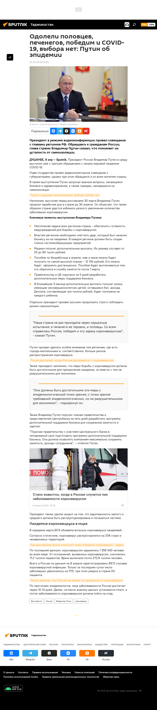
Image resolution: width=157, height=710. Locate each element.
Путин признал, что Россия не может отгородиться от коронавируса (76, 580)
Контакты (23, 672)
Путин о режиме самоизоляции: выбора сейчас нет (64, 195)
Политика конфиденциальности (115, 672)
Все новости (36, 601)
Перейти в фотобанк (68, 124)
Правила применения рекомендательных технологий (70, 676)
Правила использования (45, 672)
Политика (67, 644)
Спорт (147, 644)
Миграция (117, 644)
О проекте (8, 672)
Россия (49, 601)
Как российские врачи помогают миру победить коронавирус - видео (77, 545)
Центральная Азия (34, 644)
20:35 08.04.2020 (39, 62)
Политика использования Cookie (20, 676)
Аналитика (133, 644)
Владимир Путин (63, 601)
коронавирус (81, 601)
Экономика (84, 644)
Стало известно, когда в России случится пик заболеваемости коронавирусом (70, 496)
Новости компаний (85, 672)
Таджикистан (11, 644)
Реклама (66, 672)
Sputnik (35, 124)
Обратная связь (111, 676)
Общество (101, 644)
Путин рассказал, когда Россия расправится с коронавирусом (72, 360)
